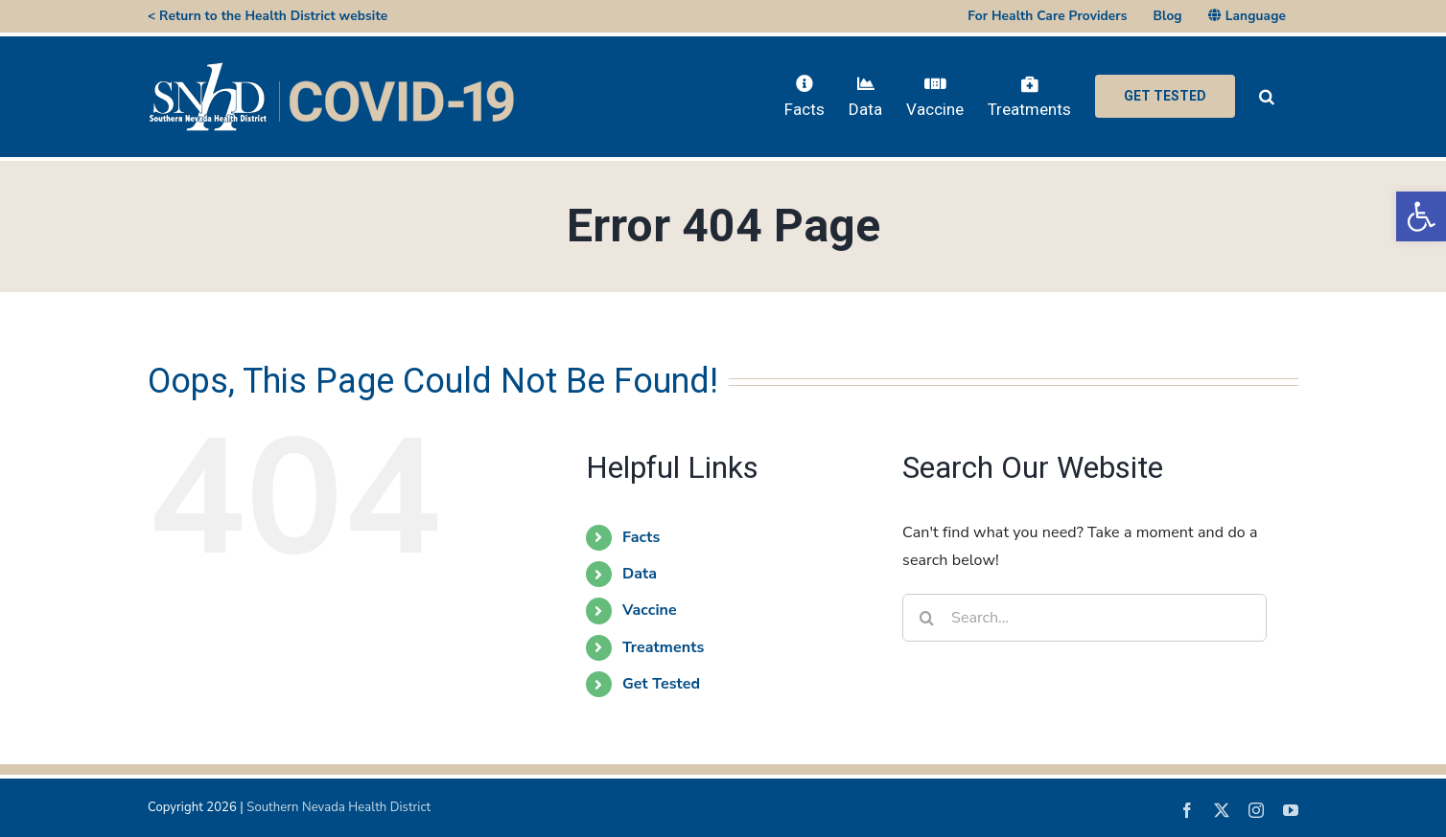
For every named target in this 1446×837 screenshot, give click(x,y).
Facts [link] (641, 537)
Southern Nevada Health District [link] (338, 807)
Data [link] (639, 573)
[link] (1421, 216)
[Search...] (1084, 618)
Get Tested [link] (661, 683)
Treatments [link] (663, 647)
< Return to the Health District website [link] (267, 16)
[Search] (926, 618)
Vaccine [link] (649, 610)
